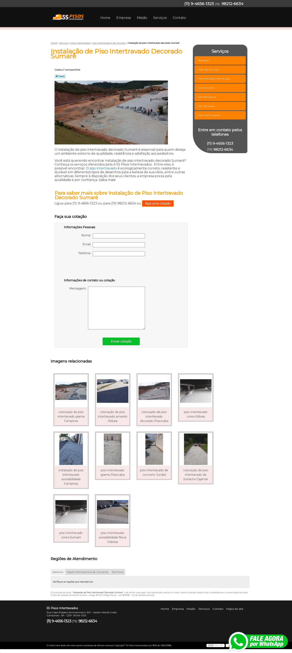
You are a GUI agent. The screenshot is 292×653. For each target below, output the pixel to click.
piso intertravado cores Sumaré (71, 535)
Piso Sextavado (207, 106)
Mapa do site (234, 608)
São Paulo (117, 571)
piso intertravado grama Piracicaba (113, 472)
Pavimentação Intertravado (214, 78)
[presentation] (89, 268)
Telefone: (111, 253)
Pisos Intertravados (209, 115)
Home (105, 18)
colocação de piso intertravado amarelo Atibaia (112, 416)
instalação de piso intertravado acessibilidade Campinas (71, 476)
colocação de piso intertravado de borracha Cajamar (195, 474)
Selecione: (57, 571)
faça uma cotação (158, 203)
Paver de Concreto (209, 69)
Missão (142, 18)
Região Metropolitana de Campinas (87, 571)
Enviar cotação (121, 341)
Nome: (113, 235)
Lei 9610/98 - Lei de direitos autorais (136, 595)
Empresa (123, 18)
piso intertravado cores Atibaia (195, 414)
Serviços (160, 18)
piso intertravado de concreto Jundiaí (154, 472)
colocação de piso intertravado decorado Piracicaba (154, 416)
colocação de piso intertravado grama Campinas (71, 416)
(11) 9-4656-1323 (199, 3)
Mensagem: (107, 308)
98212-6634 (232, 3)
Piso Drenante (206, 87)
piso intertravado (103, 168)
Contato (179, 18)
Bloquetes (203, 60)
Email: (114, 244)
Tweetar (60, 76)
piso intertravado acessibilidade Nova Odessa (112, 537)
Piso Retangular (207, 96)
